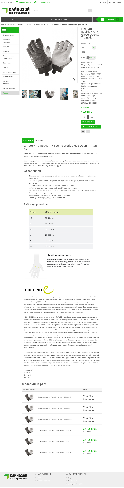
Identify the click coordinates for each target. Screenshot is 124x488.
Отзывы (39, 141)
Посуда (6, 47)
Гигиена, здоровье (6, 82)
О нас (38, 478)
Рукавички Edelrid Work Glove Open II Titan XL (55, 452)
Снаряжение (8, 77)
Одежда (6, 51)
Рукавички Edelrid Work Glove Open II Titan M (54, 430)
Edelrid (89, 62)
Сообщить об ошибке (74, 484)
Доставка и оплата (42, 481)
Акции (5, 93)
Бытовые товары (9, 72)
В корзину (89, 122)
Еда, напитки (8, 63)
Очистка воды (8, 35)
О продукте (28, 141)
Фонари (6, 67)
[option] (50, 94)
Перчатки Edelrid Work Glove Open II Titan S (54, 408)
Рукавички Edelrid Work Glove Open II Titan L (54, 441)
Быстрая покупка (92, 127)
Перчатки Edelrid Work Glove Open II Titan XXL (55, 419)
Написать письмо (25, 2)
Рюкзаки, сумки (9, 88)
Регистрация (71, 481)
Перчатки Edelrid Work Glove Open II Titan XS (54, 397)
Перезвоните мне (43, 2)
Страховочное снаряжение (8, 57)
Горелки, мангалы (6, 41)
